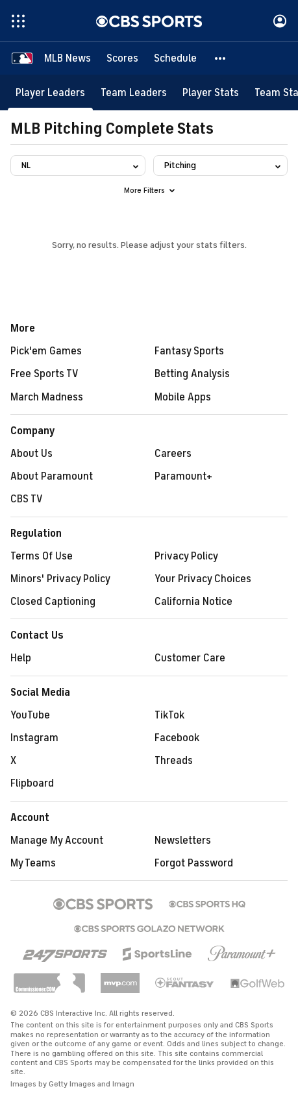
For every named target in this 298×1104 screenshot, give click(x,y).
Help (20, 658)
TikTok (169, 715)
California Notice (193, 601)
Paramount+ (183, 476)
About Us (31, 453)
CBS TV (26, 499)
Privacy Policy (186, 556)
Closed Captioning (52, 601)
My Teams (33, 863)
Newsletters (183, 840)
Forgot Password (194, 863)
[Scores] (122, 58)
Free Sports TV (44, 373)
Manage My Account (56, 840)
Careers (173, 453)
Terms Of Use (41, 556)
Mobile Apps (183, 397)
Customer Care (190, 658)
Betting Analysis (192, 373)
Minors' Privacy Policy (60, 578)
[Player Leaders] (50, 92)
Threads (174, 760)
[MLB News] (67, 58)
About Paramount (51, 476)
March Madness (46, 397)
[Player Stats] (211, 92)
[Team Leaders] (134, 92)
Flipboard (32, 783)
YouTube (30, 715)
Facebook (177, 737)
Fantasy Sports (189, 351)
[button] (221, 58)
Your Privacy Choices (203, 578)
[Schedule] (175, 58)
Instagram (34, 737)
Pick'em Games (46, 351)
